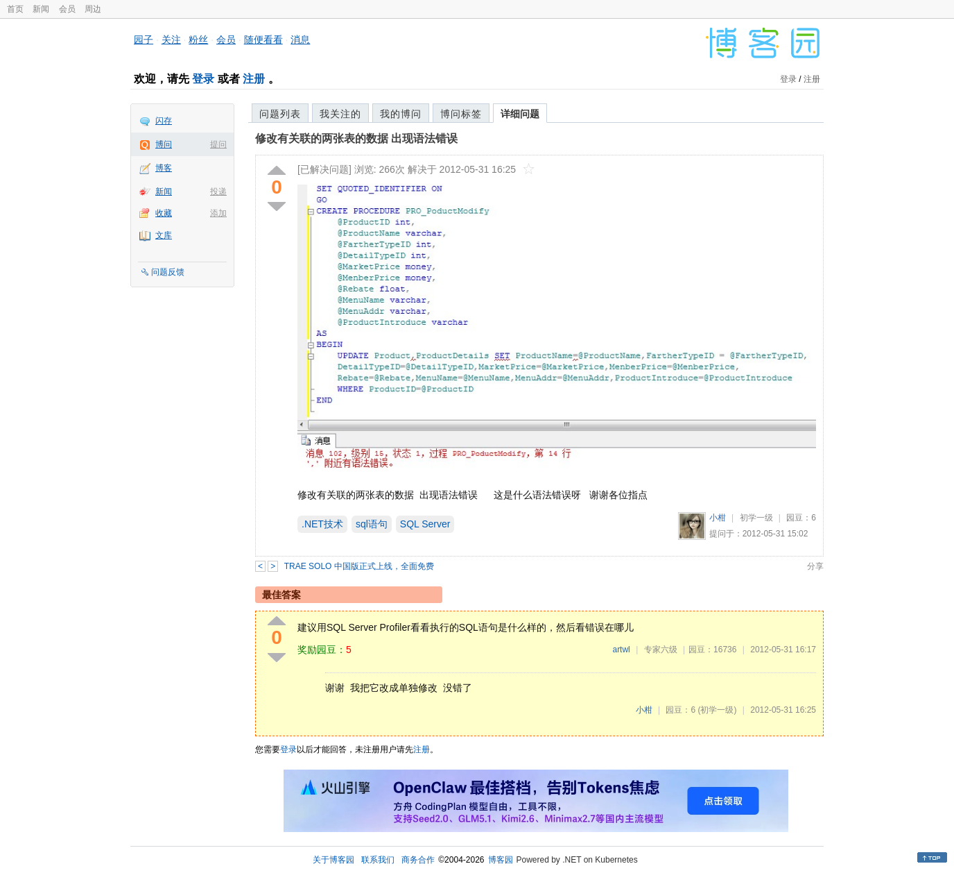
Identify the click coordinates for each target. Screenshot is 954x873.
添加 (218, 213)
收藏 (163, 213)
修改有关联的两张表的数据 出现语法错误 (356, 138)
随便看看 (263, 39)
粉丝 (198, 39)
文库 (163, 235)
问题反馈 (167, 272)
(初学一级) (716, 710)
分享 (815, 566)
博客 (163, 168)
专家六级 (660, 649)
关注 (171, 39)
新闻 (41, 9)
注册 (254, 79)
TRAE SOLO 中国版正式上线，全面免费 (359, 566)
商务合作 (418, 860)
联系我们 (377, 860)
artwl (621, 649)
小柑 (717, 518)
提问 (218, 144)
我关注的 (340, 113)
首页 (15, 9)
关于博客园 (333, 860)
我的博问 (401, 113)
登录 (203, 79)
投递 (218, 191)
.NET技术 (322, 523)
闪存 (163, 121)
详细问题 (520, 113)
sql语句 (372, 523)
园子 (143, 39)
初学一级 (756, 518)
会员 (67, 9)
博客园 (500, 860)
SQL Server (425, 523)
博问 (163, 144)
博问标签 (461, 113)
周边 (93, 9)
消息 (300, 39)
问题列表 (280, 113)
